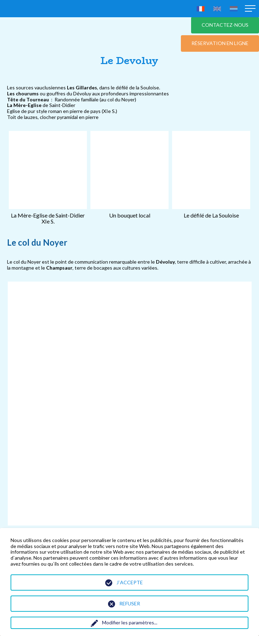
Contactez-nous (225, 25)
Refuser (129, 603)
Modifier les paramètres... (129, 622)
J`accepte (129, 582)
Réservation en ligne (219, 43)
